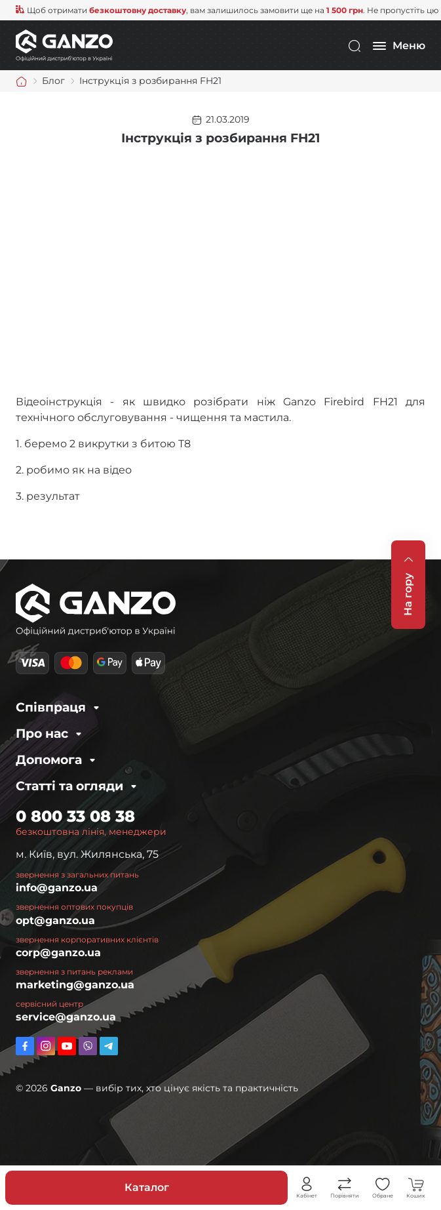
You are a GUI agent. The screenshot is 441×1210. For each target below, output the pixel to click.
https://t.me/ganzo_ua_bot (109, 1046)
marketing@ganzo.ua (75, 984)
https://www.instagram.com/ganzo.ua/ (46, 1046)
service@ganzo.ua (66, 1017)
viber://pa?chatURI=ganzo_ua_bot (88, 1046)
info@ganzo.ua (57, 887)
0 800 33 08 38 (75, 816)
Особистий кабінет (307, 1184)
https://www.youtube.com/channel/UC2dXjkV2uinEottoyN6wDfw (67, 1046)
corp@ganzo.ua (58, 952)
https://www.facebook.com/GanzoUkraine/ (25, 1046)
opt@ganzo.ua (55, 920)
